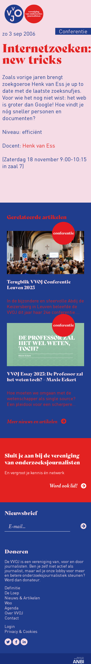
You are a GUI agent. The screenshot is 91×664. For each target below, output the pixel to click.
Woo (8, 602)
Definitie (12, 587)
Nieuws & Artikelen (22, 597)
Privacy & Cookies (21, 631)
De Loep (12, 592)
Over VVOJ (14, 612)
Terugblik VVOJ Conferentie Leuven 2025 (39, 284)
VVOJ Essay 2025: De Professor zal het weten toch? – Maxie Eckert (45, 376)
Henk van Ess (38, 145)
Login (10, 626)
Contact (12, 617)
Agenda (12, 607)
